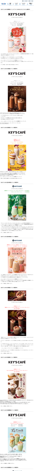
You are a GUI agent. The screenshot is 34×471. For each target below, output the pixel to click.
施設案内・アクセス (30, 3)
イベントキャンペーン (23, 3)
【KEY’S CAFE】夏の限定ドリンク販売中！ (9, 182)
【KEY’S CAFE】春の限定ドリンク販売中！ (9, 236)
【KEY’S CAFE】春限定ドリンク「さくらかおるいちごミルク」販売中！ (15, 9)
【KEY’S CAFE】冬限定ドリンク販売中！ (9, 68)
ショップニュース (16, 3)
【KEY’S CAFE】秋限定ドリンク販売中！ (9, 127)
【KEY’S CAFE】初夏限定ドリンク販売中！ (9, 410)
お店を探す (10, 3)
